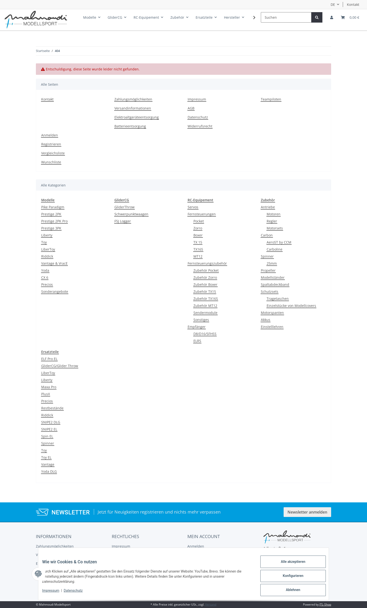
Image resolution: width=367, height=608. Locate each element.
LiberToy (48, 249)
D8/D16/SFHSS (204, 333)
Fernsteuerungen (202, 214)
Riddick (47, 256)
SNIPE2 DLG (50, 422)
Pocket (198, 221)
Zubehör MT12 (205, 305)
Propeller (268, 270)
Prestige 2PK (51, 214)
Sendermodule (205, 312)
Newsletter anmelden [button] (307, 512)
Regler (272, 221)
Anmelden (49, 135)
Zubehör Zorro (205, 277)
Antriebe (268, 207)
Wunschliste (51, 162)
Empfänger (197, 326)
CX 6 (44, 277)
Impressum (197, 99)
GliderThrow (124, 207)
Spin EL (47, 436)
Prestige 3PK (51, 228)
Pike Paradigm (52, 207)
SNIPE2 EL (49, 429)
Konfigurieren (289, 578)
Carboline (274, 249)
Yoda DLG (49, 471)
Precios (47, 284)
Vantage (47, 464)
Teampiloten (271, 99)
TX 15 (197, 242)
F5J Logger (122, 221)
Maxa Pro (48, 387)
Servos (193, 207)
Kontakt (353, 4)
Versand (210, 604)
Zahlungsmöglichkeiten (133, 99)
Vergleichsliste (53, 153)
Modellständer (273, 277)
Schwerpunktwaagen (131, 214)
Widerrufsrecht (200, 126)
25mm (272, 263)
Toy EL (46, 457)
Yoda (45, 270)
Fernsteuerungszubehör (207, 263)
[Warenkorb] (350, 17)
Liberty (46, 235)
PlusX (45, 394)
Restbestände (52, 408)
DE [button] (333, 4)
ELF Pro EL (49, 358)
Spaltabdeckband (275, 284)
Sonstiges (201, 319)
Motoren (273, 214)
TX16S (198, 249)
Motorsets (275, 228)
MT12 (197, 256)
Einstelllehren (272, 326)
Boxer (198, 235)
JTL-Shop (325, 604)
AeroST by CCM (279, 242)
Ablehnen (289, 591)
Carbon (267, 235)
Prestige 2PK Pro (54, 221)
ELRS (197, 340)
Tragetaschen (278, 298)
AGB (191, 108)
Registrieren (51, 144)
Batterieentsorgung (130, 126)
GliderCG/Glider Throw (59, 365)
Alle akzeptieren (289, 565)
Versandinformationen (132, 108)
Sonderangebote (54, 291)
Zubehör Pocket (206, 270)
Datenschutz (198, 117)
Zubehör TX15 (204, 291)
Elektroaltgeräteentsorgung (136, 117)
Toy (44, 242)
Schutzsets (269, 291)
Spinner (267, 256)
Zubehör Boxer (205, 284)
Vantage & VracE (54, 263)
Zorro (197, 228)
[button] (331, 17)
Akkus (265, 319)
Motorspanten (272, 312)
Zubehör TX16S (205, 298)
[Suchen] (286, 17)
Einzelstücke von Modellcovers (291, 305)
